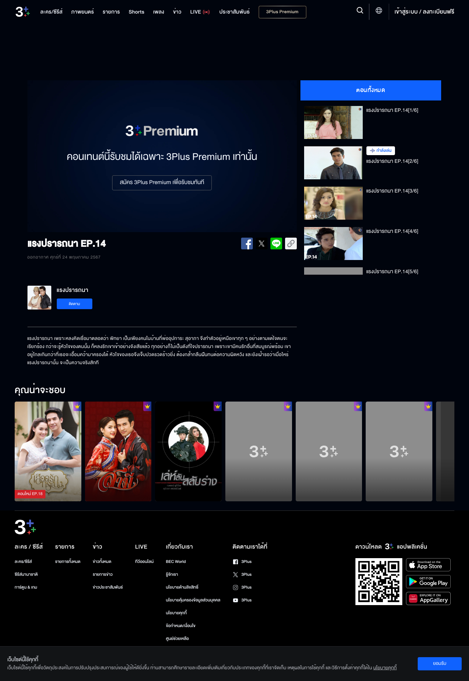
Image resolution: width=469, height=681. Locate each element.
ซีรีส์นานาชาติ (26, 574)
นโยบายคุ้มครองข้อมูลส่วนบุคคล (193, 600)
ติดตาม (74, 304)
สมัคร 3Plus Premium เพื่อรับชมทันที (162, 182)
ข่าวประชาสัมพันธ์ (108, 587)
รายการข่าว (102, 574)
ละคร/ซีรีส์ (23, 561)
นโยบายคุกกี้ (176, 612)
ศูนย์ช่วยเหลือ (177, 638)
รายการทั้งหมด (67, 561)
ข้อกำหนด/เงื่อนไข (181, 625)
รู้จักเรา (172, 574)
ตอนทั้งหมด (370, 90)
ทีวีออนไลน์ (144, 561)
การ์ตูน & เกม (26, 587)
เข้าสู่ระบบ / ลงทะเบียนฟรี (424, 12)
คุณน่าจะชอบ (40, 390)
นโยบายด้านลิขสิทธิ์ (182, 587)
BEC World (176, 561)
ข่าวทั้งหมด (102, 561)
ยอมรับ (439, 663)
